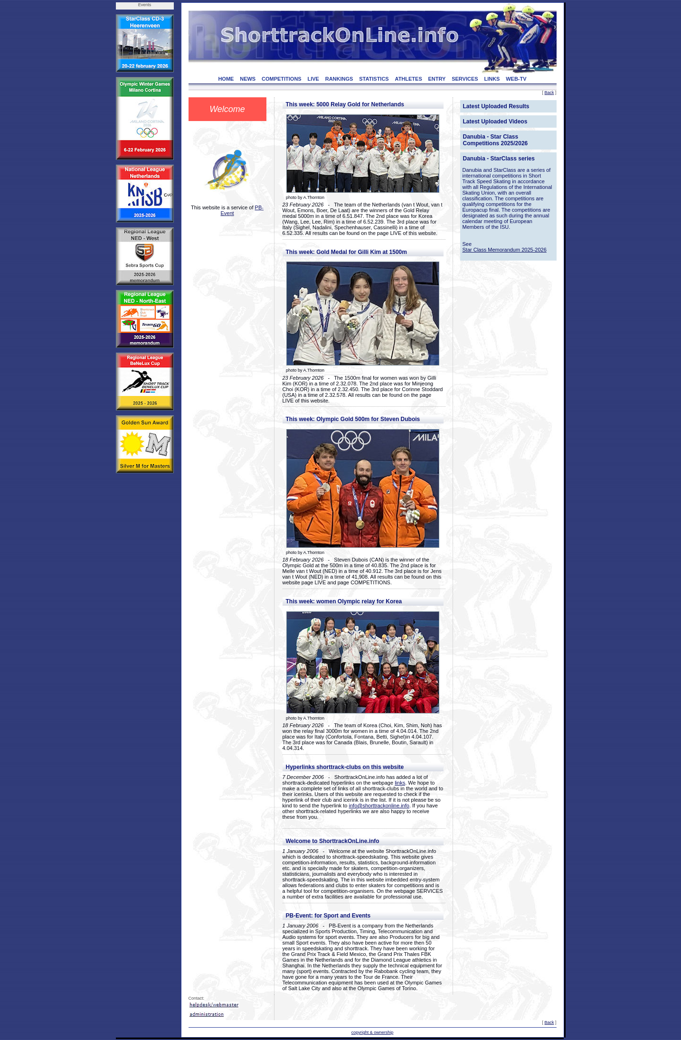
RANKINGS (339, 79)
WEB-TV (516, 79)
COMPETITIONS (282, 79)
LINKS (492, 79)
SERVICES (465, 79)
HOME (226, 79)
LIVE (313, 79)
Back (549, 92)
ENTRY (437, 79)
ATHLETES (408, 79)
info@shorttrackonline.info (379, 805)
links (400, 783)
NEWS (247, 79)
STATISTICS (374, 79)
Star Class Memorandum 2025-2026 (505, 250)
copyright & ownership (372, 1032)
